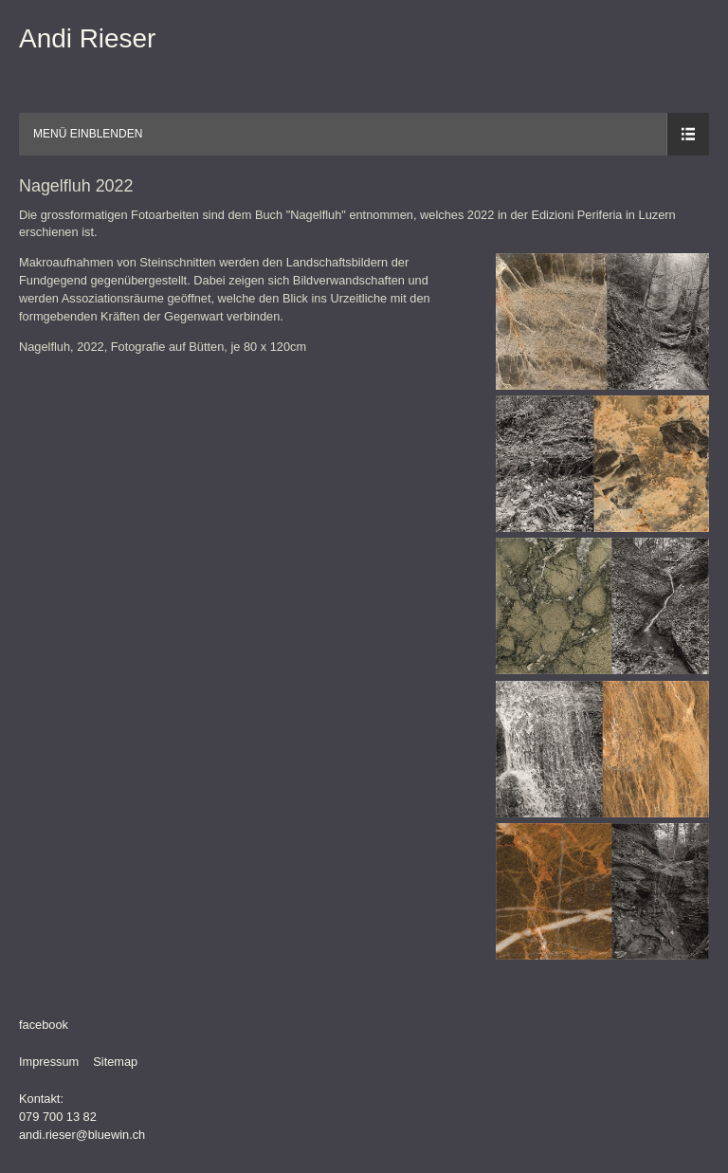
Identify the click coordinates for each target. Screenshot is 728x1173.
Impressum (49, 1061)
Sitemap (115, 1061)
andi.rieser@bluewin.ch (82, 1134)
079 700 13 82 (58, 1116)
